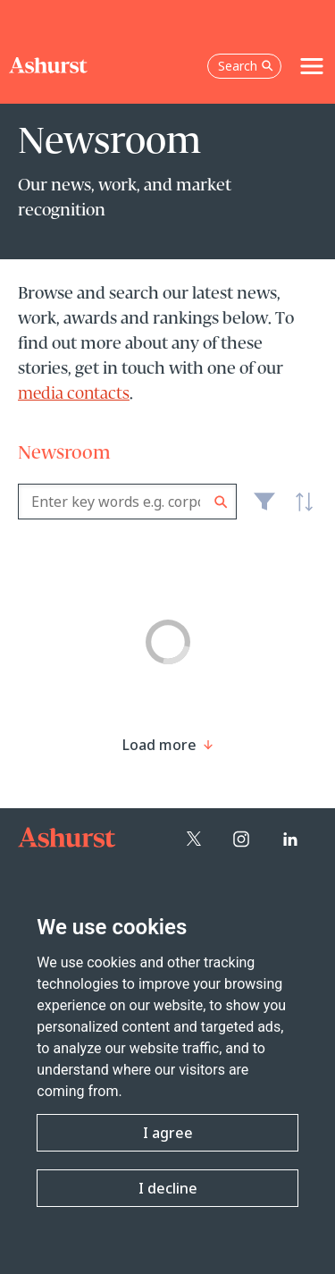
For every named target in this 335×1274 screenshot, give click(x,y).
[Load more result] (159, 745)
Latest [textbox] (299, 511)
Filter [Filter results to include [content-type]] (264, 509)
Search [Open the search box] (245, 65)
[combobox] (127, 501)
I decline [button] (167, 1188)
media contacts (74, 394)
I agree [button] (168, 1133)
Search (221, 502)
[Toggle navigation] (311, 66)
